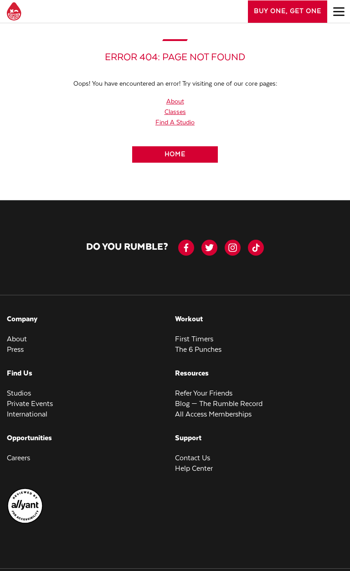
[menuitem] (25, 522)
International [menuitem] (27, 414)
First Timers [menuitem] (194, 339)
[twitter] (209, 248)
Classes (175, 112)
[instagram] (233, 248)
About (175, 101)
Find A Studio (175, 122)
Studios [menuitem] (19, 393)
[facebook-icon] (186, 248)
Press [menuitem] (15, 349)
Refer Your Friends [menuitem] (203, 393)
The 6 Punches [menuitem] (198, 349)
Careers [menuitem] (18, 458)
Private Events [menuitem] (30, 404)
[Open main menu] (338, 11)
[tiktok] (256, 248)
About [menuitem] (17, 339)
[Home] (175, 154)
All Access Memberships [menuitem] (213, 414)
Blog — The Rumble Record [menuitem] (218, 404)
